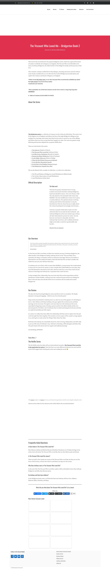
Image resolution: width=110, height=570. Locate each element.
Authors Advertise (61, 561)
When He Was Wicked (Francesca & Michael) (44, 160)
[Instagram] (22, 556)
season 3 (42, 400)
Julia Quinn (34, 81)
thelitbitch (31, 91)
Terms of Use (59, 554)
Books (48, 9)
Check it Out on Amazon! (56, 228)
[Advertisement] (55, 25)
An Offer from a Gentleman (39, 154)
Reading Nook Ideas (71, 9)
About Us (58, 563)
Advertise (81, 9)
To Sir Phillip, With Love (39, 158)
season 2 (32, 400)
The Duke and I (40, 79)
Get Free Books (90, 9)
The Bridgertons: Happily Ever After (42, 166)
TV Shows (61, 9)
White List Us (59, 558)
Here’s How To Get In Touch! (63, 551)
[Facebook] (12, 556)
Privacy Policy (59, 556)
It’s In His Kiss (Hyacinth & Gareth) (42, 162)
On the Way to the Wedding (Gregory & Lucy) (44, 164)
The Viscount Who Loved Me (40, 152)
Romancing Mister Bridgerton (40, 156)
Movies (54, 9)
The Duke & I (36, 150)
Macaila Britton (33, 249)
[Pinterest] (19, 556)
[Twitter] (15, 556)
